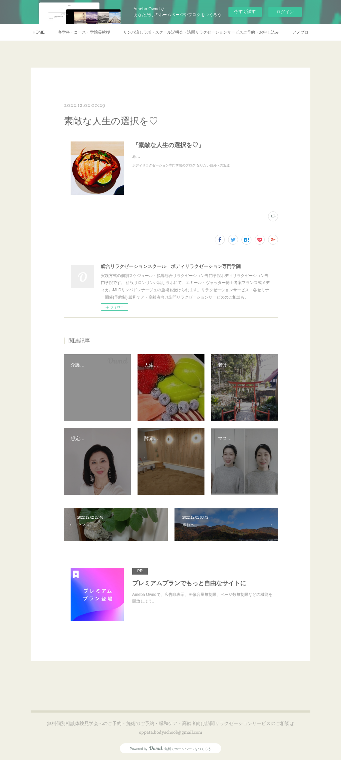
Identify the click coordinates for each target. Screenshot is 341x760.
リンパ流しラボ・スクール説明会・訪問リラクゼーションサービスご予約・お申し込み (201, 32)
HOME (39, 32)
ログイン (285, 11)
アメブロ (300, 32)
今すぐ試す (245, 11)
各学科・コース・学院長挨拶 (84, 32)
